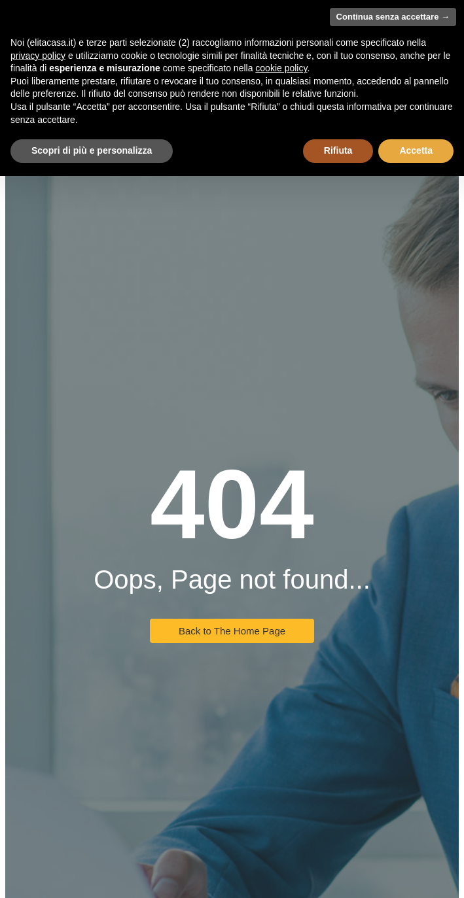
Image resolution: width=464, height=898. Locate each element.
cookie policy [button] (281, 68)
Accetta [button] (416, 150)
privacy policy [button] (37, 55)
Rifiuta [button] (338, 150)
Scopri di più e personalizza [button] (91, 150)
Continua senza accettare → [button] (393, 17)
